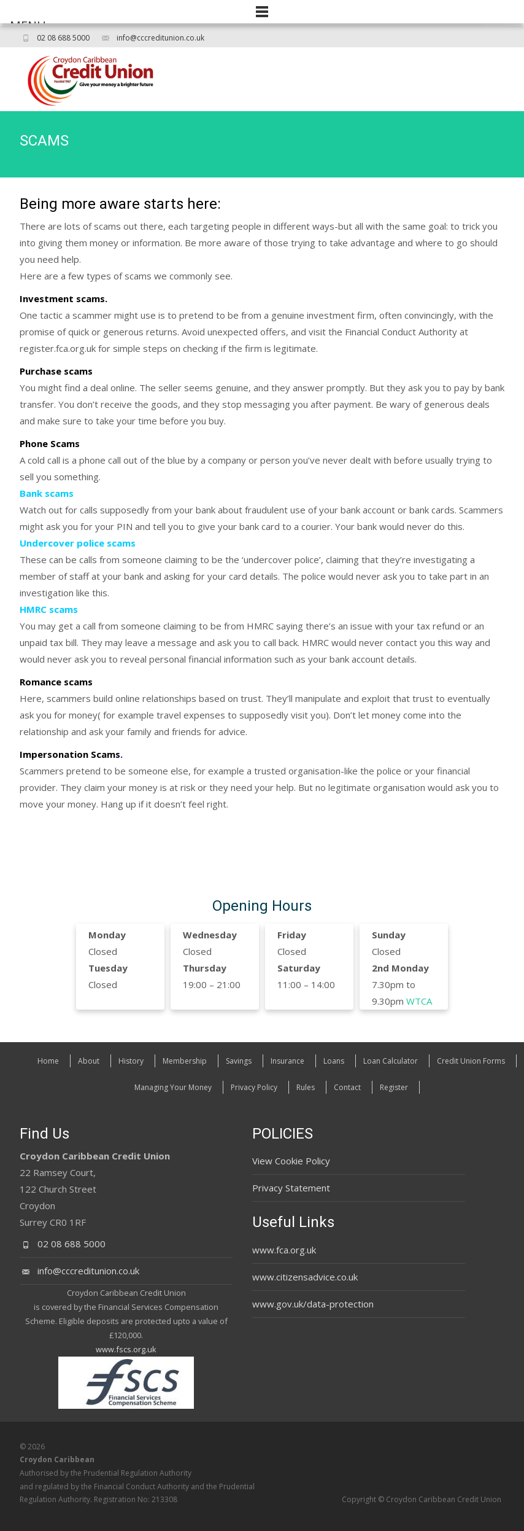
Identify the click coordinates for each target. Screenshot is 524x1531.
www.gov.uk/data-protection (313, 1304)
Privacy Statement (291, 1188)
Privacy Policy (254, 1087)
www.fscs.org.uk (126, 1349)
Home (48, 1061)
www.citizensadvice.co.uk (305, 1277)
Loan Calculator (390, 1061)
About (88, 1061)
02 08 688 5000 (63, 38)
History (131, 1061)
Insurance (287, 1061)
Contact (347, 1087)
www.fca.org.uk (284, 1250)
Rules (305, 1087)
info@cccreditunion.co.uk (160, 38)
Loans (333, 1061)
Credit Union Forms (471, 1061)
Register (394, 1087)
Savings (239, 1061)
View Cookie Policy (291, 1161)
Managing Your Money (173, 1087)
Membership (185, 1061)
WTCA (419, 1001)
